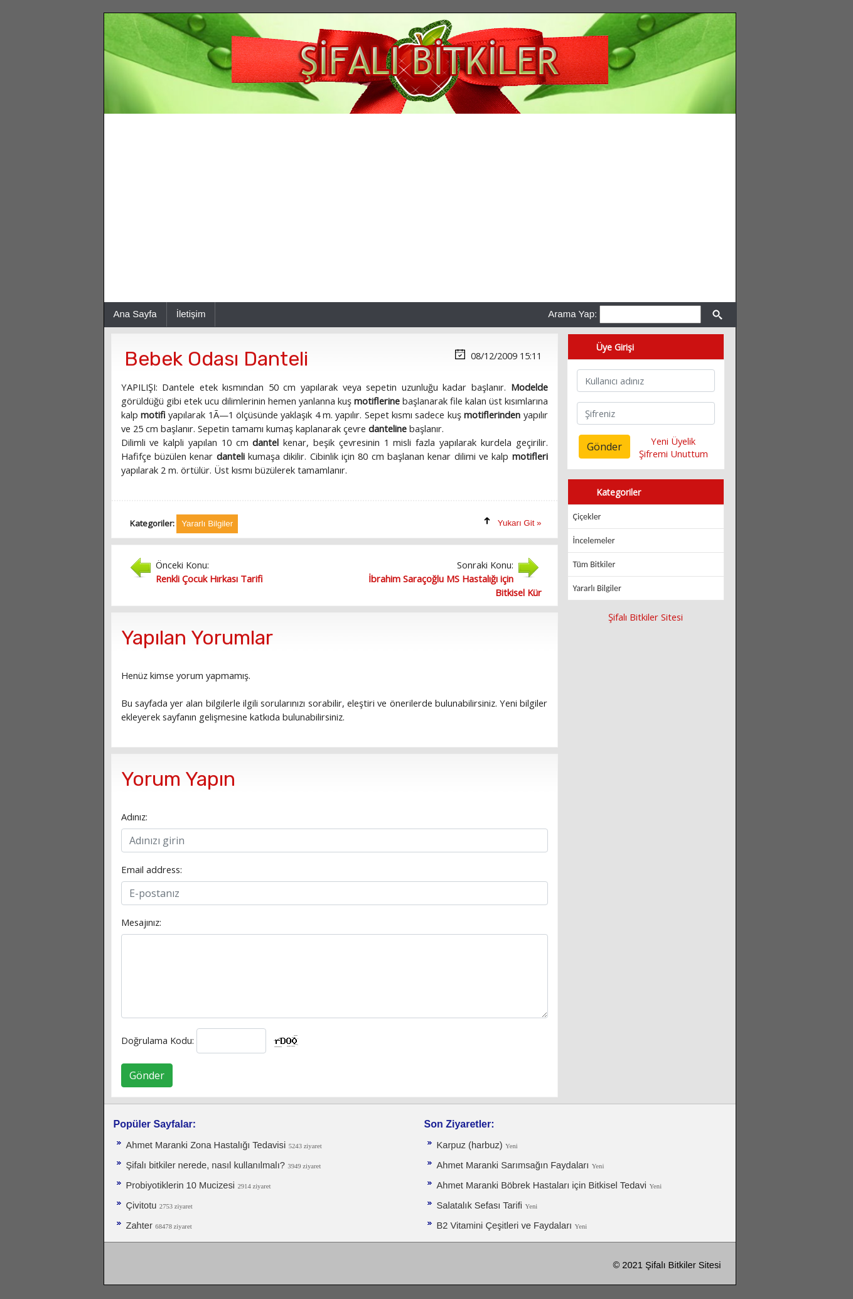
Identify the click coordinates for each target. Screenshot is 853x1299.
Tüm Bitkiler (594, 564)
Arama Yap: (572, 313)
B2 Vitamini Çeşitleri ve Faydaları (504, 1225)
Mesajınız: (141, 922)
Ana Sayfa (135, 313)
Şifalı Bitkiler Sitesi (645, 617)
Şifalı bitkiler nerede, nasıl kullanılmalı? (205, 1165)
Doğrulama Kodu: (157, 1040)
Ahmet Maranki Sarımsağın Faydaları (513, 1165)
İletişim (191, 313)
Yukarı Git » (520, 523)
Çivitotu (141, 1205)
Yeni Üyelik (673, 441)
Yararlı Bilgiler (597, 588)
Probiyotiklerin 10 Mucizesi (180, 1185)
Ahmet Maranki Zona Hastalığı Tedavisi (206, 1145)
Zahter (139, 1225)
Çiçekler (587, 516)
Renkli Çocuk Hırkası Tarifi (209, 578)
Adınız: (134, 816)
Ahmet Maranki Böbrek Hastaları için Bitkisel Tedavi (542, 1185)
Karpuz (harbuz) (470, 1145)
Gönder (146, 1075)
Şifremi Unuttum (673, 453)
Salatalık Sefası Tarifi (480, 1205)
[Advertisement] (420, 208)
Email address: (151, 869)
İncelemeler (594, 540)
